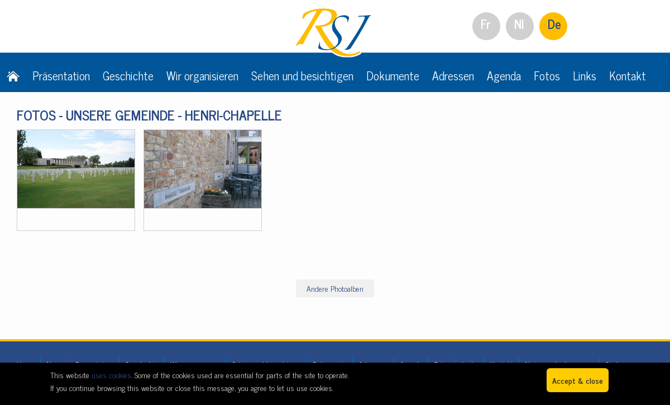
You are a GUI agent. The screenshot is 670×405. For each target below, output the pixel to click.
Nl (519, 23)
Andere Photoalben (335, 288)
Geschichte (128, 75)
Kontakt (627, 75)
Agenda (504, 75)
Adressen (453, 75)
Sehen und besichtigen (302, 75)
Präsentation (61, 75)
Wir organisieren (202, 75)
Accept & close (577, 380)
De (554, 23)
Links (584, 75)
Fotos (547, 75)
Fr (486, 23)
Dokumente (392, 75)
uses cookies (111, 374)
